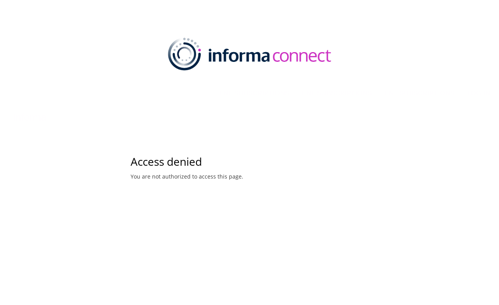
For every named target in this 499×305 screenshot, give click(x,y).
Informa (29, 117)
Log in (478, 93)
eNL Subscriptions (254, 93)
